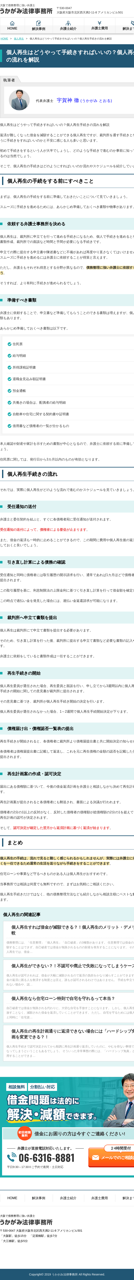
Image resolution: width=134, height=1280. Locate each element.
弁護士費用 (99, 28)
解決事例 (38, 29)
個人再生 (19, 38)
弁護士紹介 (68, 28)
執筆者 (9, 80)
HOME (12, 28)
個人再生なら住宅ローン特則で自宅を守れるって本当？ (63, 998)
